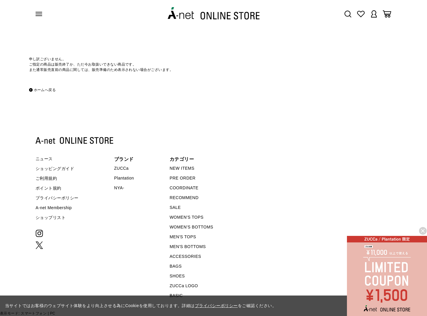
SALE (175, 207)
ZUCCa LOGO (184, 285)
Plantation (124, 178)
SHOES (177, 276)
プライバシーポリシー (57, 198)
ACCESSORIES (185, 256)
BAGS (176, 266)
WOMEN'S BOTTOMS (191, 227)
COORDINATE (184, 187)
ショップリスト (51, 217)
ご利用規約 (46, 178)
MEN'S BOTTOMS (188, 246)
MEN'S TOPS (183, 236)
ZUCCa (121, 168)
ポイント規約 (48, 188)
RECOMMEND (184, 197)
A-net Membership (54, 207)
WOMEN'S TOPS (187, 217)
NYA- (119, 187)
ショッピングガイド (55, 168)
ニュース (44, 158)
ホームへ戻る (45, 90)
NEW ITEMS (182, 168)
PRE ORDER (183, 178)
